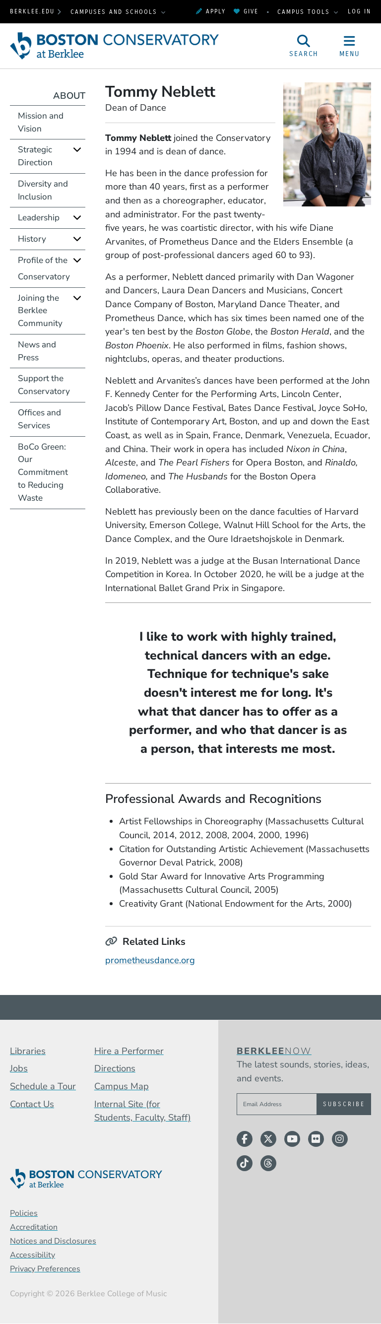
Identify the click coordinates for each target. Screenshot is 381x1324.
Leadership (39, 217)
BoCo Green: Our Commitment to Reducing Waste (43, 472)
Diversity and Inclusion (43, 190)
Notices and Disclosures (53, 1241)
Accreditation (34, 1227)
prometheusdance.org (150, 960)
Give (246, 11)
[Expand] (77, 149)
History (32, 239)
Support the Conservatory (44, 385)
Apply (211, 11)
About (69, 95)
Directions (114, 1068)
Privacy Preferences (45, 1268)
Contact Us (32, 1104)
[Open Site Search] (304, 46)
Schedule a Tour (43, 1086)
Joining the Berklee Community (40, 311)
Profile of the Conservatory (44, 268)
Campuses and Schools (115, 11)
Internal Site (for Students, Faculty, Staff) (142, 1111)
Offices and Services (39, 419)
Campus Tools (305, 11)
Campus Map (121, 1086)
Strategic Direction (35, 156)
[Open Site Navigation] (349, 46)
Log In (359, 11)
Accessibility (32, 1255)
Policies (24, 1213)
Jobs (19, 1068)
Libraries (28, 1051)
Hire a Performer (129, 1051)
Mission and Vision (41, 122)
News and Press (37, 351)
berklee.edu (32, 11)
